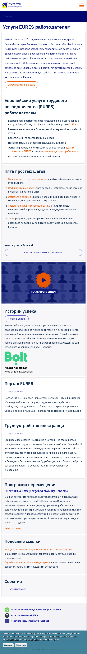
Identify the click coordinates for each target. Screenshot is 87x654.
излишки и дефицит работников (60, 151)
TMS (10, 218)
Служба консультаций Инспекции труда (27, 562)
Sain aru (8, 647)
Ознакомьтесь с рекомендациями (27, 179)
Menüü (81, 5)
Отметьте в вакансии (20, 196)
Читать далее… (14, 528)
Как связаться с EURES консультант (43, 252)
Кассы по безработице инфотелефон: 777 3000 (36, 609)
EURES (72, 124)
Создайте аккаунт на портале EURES (29, 205)
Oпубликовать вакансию (21, 84)
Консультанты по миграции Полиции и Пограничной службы (38, 549)
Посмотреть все (17, 589)
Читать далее (15, 391)
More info (21, 647)
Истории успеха (17, 318)
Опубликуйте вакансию (21, 187)
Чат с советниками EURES (24, 615)
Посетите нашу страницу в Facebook (30, 621)
